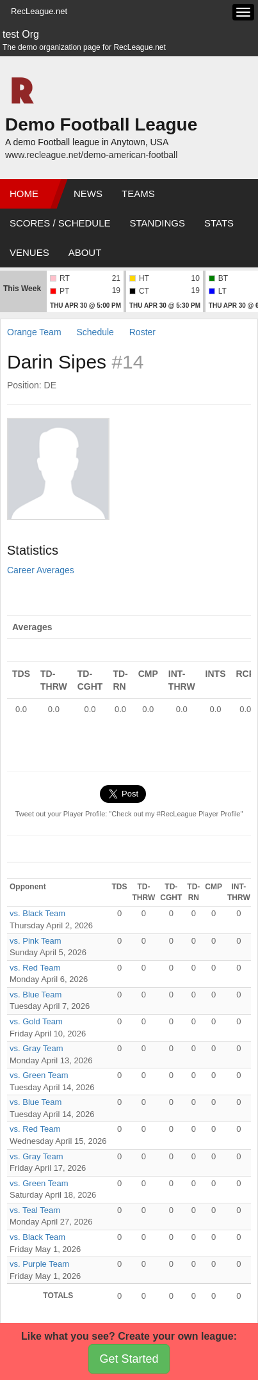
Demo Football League (101, 124)
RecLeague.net (39, 11)
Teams (138, 193)
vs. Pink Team (35, 941)
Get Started (128, 1358)
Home (24, 193)
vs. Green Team (39, 1075)
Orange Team (34, 332)
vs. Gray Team (36, 1048)
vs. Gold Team (36, 1021)
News (88, 193)
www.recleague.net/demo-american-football (91, 155)
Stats (219, 223)
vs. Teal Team (35, 1210)
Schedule (94, 332)
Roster (142, 332)
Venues (29, 252)
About (85, 252)
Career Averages (40, 570)
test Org (21, 34)
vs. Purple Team (39, 1264)
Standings (157, 223)
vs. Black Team (37, 913)
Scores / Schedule (60, 223)
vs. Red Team (35, 967)
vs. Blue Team (35, 994)
